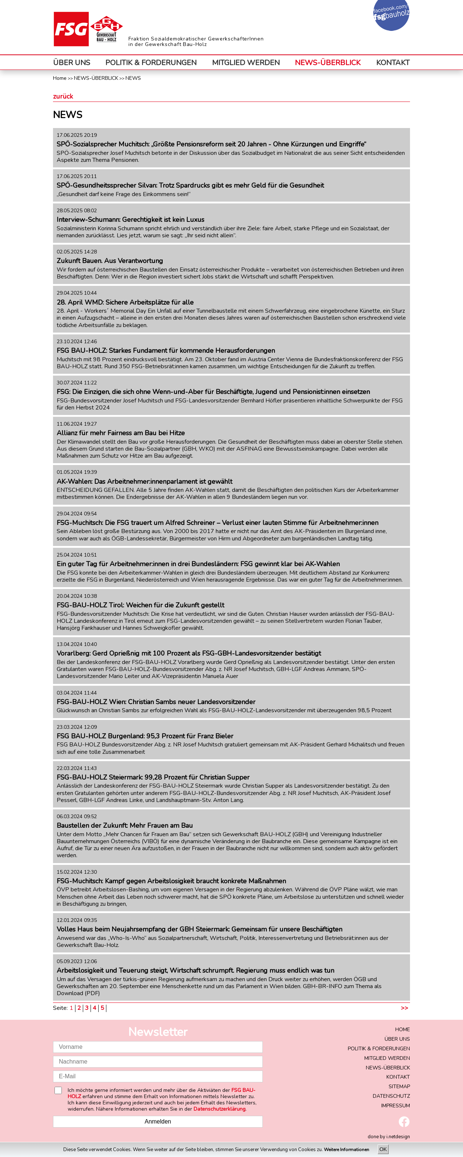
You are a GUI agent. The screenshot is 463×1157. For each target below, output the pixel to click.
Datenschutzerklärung (219, 1108)
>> (404, 1008)
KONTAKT (393, 63)
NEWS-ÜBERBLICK (328, 63)
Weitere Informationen (347, 1150)
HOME (402, 1029)
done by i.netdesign (389, 1136)
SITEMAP (399, 1086)
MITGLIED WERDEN (246, 63)
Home (60, 78)
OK (383, 1149)
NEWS (133, 78)
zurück (63, 97)
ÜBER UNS (71, 63)
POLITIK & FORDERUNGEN (151, 63)
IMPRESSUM (395, 1105)
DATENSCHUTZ (391, 1096)
